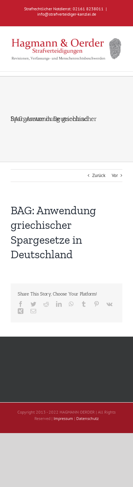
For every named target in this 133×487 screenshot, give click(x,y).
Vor (115, 175)
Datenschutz (87, 418)
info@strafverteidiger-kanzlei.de (66, 14)
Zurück (98, 175)
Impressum (63, 418)
